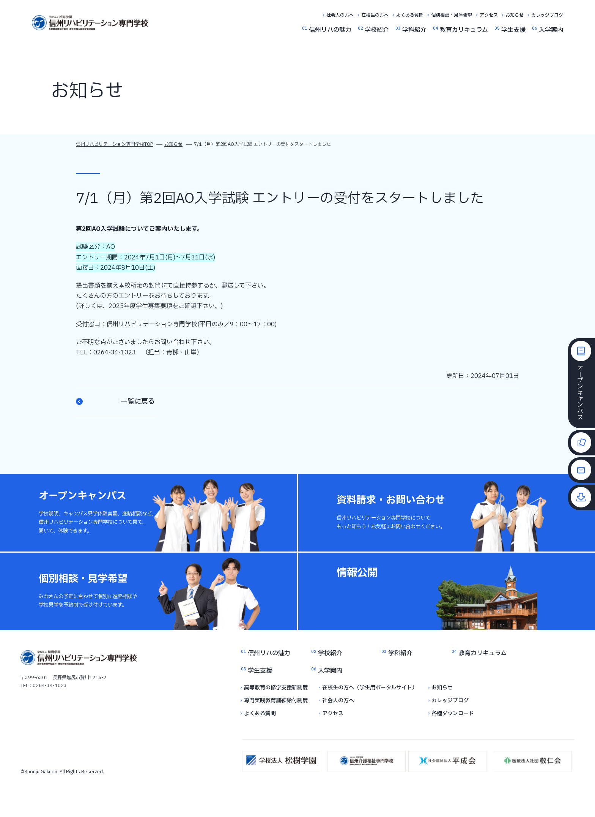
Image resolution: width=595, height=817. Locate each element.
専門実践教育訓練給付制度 (276, 701)
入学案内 (551, 30)
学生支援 (513, 30)
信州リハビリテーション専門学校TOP (114, 144)
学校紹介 (377, 30)
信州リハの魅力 (330, 30)
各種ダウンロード (452, 713)
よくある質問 (409, 15)
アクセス (489, 15)
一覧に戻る (115, 401)
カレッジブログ (547, 15)
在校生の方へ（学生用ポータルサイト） (369, 688)
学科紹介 (414, 30)
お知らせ (514, 15)
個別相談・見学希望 (451, 15)
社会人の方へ (340, 15)
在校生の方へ (375, 15)
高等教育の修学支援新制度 (276, 688)
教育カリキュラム (464, 30)
